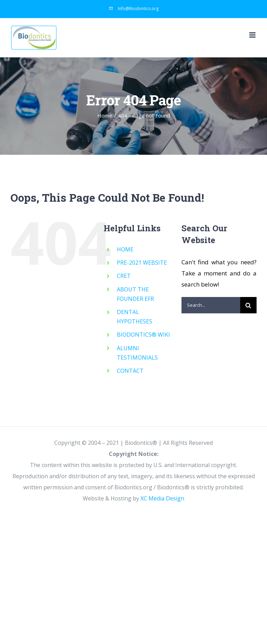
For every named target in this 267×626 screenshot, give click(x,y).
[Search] (248, 305)
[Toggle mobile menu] (253, 35)
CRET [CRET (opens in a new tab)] (124, 276)
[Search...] (210, 305)
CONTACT (130, 371)
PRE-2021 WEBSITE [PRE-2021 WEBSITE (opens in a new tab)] (142, 262)
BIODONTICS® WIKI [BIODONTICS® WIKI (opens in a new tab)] (143, 334)
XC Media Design (162, 498)
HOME (125, 249)
